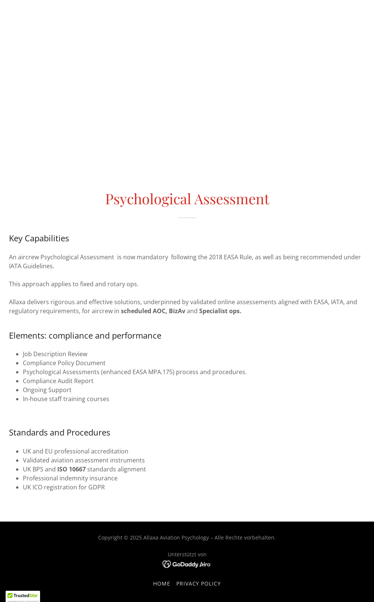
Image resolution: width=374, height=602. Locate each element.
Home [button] (161, 583)
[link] (187, 564)
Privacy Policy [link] (198, 583)
